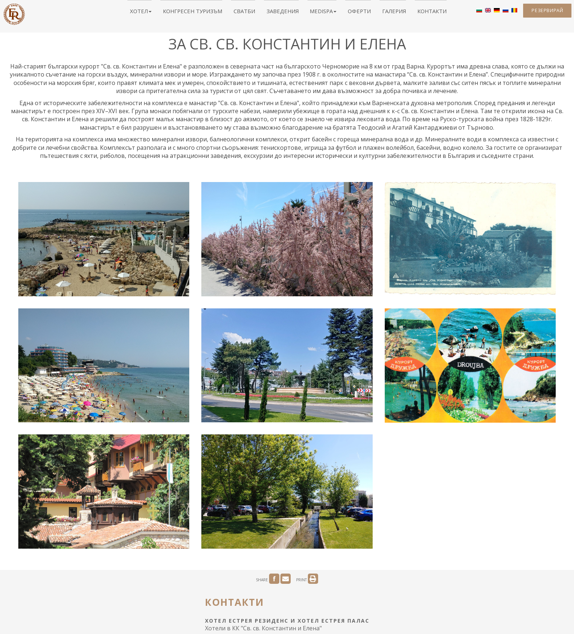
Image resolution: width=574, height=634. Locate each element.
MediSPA (316, 13)
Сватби (251, 13)
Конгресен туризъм (209, 13)
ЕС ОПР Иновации (293, 572)
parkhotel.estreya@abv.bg (250, 521)
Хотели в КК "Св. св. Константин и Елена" (263, 460)
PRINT (307, 411)
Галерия (374, 13)
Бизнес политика (394, 572)
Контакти (405, 13)
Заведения (282, 13)
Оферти (345, 13)
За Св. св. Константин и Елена (194, 572)
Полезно (251, 572)
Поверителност (344, 572)
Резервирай (542, 13)
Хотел (166, 13)
